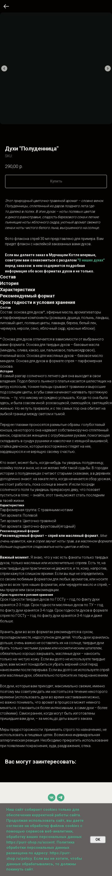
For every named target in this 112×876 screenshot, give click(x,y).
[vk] (51, 797)
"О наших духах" (90, 260)
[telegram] (60, 797)
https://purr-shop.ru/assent (30, 842)
